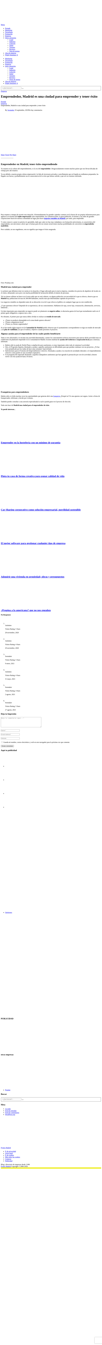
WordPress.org (10, 1116)
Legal (11, 40)
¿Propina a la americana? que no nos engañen (26, 610)
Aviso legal (9, 1155)
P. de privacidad (10, 1153)
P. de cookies (9, 1157)
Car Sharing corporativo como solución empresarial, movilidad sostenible (41, 509)
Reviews (12, 49)
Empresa (8, 36)
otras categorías (10, 66)
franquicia (56, 396)
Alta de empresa (10, 53)
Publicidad (8, 1163)
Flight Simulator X (11, 55)
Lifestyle (12, 43)
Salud (11, 45)
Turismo (12, 47)
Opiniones (8, 914)
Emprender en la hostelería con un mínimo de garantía (30, 442)
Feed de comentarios (12, 1114)
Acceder (8, 1111)
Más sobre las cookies (12, 1159)
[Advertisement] (51, 193)
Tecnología (9, 32)
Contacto (8, 1161)
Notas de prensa (14, 79)
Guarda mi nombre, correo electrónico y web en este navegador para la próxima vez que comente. (36, 744)
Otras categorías (10, 38)
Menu (3, 25)
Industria (12, 42)
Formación (8, 34)
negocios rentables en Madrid (54, 218)
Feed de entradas (11, 1113)
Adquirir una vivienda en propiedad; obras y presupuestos (32, 576)
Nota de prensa (14, 51)
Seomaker (11, 110)
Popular (7, 1092)
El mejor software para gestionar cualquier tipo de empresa (33, 543)
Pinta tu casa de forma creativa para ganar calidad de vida (32, 476)
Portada (7, 28)
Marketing (8, 30)
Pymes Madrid (6, 1150)
